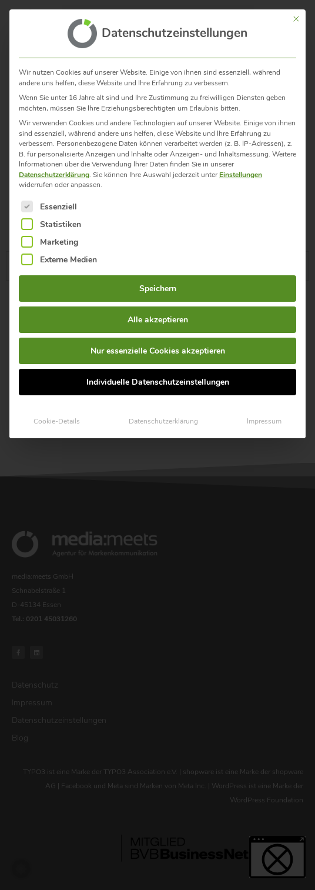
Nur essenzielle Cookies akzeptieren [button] (158, 343)
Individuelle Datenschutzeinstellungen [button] (157, 375)
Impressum (264, 414)
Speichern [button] (157, 281)
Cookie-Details (56, 414)
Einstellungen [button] (240, 167)
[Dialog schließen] (296, 11)
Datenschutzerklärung (54, 167)
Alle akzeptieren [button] (158, 312)
